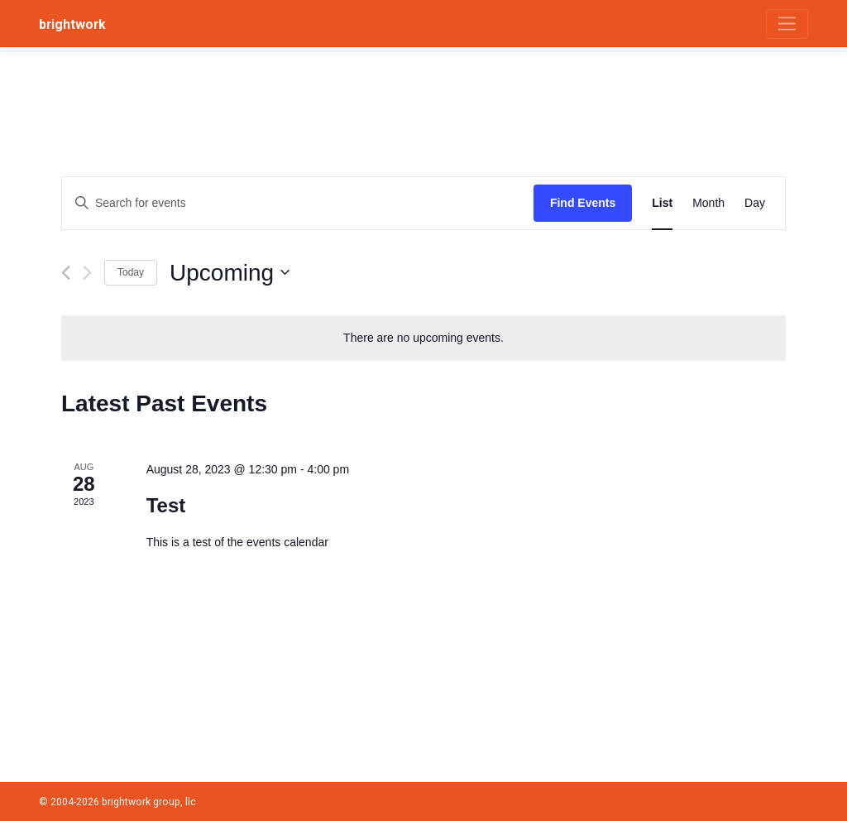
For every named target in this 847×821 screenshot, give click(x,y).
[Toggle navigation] (787, 24)
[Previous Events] (65, 273)
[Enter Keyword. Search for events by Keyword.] (298, 203)
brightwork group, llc (149, 802)
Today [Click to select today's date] (130, 272)
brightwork (72, 24)
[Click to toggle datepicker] (230, 273)
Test (166, 505)
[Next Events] (87, 273)
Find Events (582, 202)
